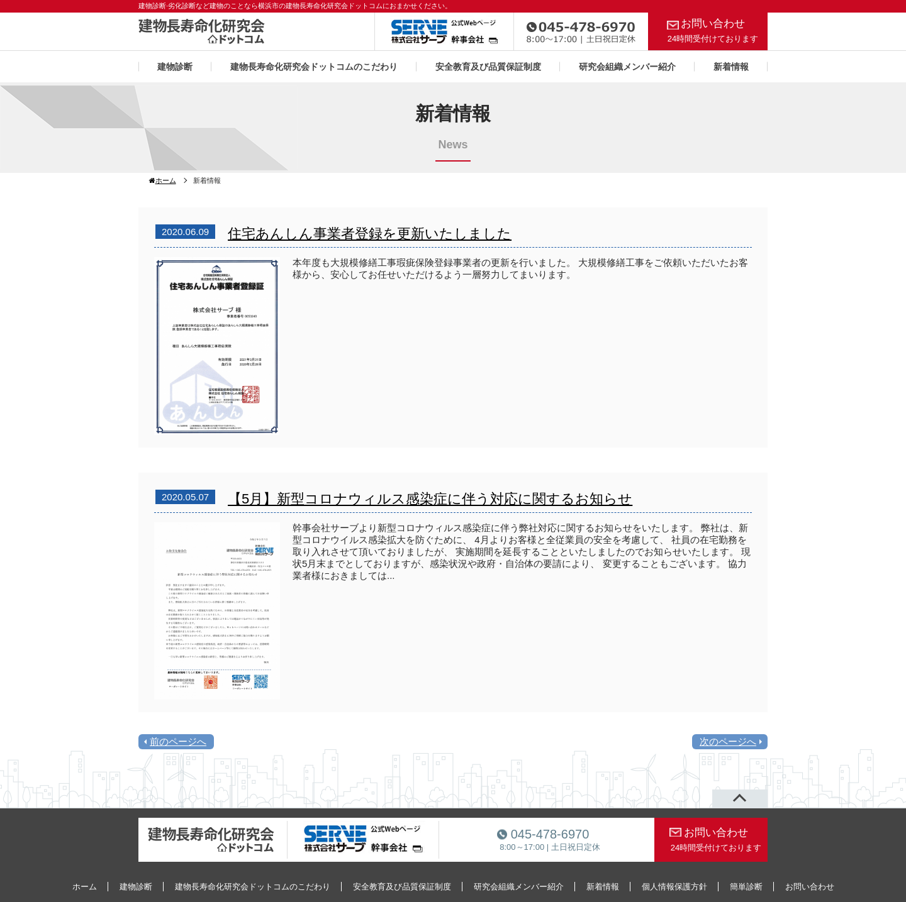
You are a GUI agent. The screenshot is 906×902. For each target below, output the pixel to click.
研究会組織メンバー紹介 (627, 67)
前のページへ (178, 741)
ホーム (162, 180)
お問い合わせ (713, 30)
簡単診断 (746, 886)
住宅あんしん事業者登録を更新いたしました (370, 233)
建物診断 (175, 67)
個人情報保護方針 (674, 886)
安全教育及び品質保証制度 (488, 67)
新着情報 (731, 67)
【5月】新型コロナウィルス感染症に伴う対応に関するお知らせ (430, 499)
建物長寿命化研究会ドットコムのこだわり (314, 67)
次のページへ (728, 741)
